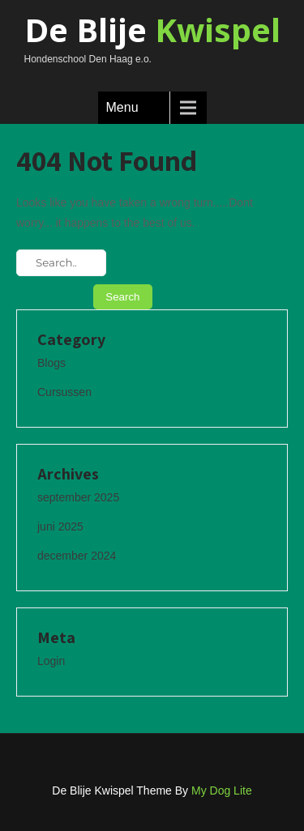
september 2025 (78, 497)
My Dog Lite (221, 790)
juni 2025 (60, 526)
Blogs (51, 362)
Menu (122, 107)
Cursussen (64, 392)
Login (51, 660)
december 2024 (76, 555)
